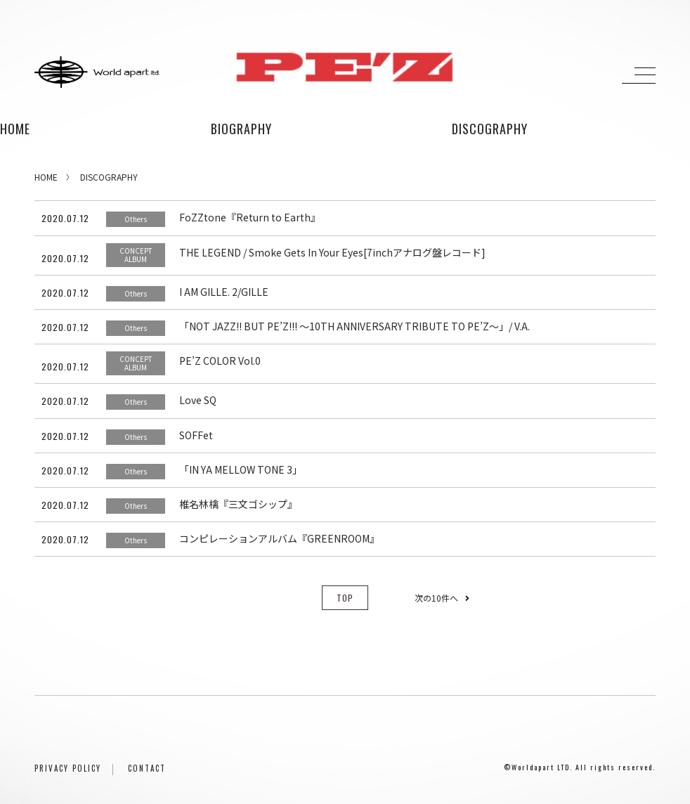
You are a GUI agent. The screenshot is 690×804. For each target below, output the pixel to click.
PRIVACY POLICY (67, 768)
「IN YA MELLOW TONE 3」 (240, 469)
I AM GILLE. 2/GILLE (223, 292)
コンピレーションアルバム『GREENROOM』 (279, 538)
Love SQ (197, 400)
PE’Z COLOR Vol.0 (220, 361)
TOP (345, 598)
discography (490, 128)
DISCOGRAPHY (109, 177)
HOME (15, 128)
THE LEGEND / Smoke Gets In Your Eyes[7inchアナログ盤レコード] (332, 252)
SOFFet (196, 435)
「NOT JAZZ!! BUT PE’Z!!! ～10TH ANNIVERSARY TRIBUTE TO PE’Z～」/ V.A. (354, 326)
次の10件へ (442, 598)
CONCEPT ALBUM (135, 254)
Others (135, 219)
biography (241, 128)
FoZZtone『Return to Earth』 (249, 217)
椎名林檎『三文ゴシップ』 (238, 504)
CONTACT (147, 768)
